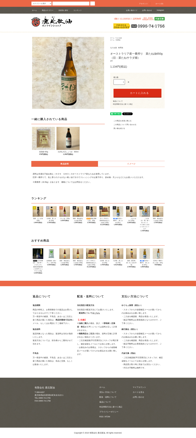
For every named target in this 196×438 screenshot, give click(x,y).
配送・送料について (108, 397)
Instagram (158, 10)
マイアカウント (139, 387)
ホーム (34, 10)
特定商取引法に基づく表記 (123, 104)
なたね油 (119, 38)
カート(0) (157, 4)
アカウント (142, 4)
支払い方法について (108, 392)
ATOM (107, 417)
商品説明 (64, 164)
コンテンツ (76, 10)
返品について (118, 101)
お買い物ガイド (130, 10)
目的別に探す (61, 10)
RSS (101, 417)
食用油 (118, 40)
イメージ (131, 164)
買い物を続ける (117, 128)
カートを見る (138, 392)
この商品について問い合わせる (123, 125)
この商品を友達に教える (120, 121)
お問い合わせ (145, 10)
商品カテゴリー (46, 10)
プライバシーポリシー (108, 412)
